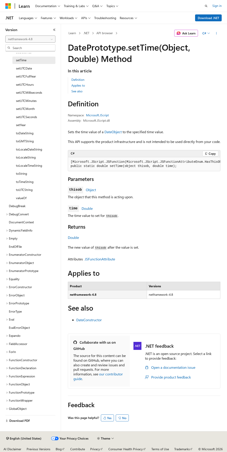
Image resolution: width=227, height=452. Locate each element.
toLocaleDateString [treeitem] (29, 149)
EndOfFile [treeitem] (15, 246)
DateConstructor (89, 319)
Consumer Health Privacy (125, 449)
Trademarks (182, 449)
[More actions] (216, 33)
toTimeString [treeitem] (24, 182)
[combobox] (30, 39)
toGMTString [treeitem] (25, 141)
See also (76, 91)
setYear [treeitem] (21, 125)
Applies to (78, 85)
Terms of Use (160, 449)
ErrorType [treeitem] (15, 311)
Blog (59, 449)
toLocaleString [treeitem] (26, 157)
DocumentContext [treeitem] (21, 222)
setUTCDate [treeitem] (24, 68)
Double (87, 208)
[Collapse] (54, 30)
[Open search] (206, 6)
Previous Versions (38, 449)
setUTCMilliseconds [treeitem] (29, 92)
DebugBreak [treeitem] (17, 206)
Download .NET (208, 18)
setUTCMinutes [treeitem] (26, 101)
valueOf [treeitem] (21, 198)
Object (91, 189)
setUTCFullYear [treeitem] (26, 76)
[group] (144, 164)
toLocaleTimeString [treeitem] (29, 165)
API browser (104, 33)
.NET (86, 33)
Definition (77, 79)
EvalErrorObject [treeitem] (19, 327)
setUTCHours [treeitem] (25, 84)
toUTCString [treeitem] (24, 190)
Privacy (95, 449)
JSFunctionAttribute (100, 259)
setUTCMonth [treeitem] (25, 109)
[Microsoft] (8, 6)
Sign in (217, 6)
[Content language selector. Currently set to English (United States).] (24, 438)
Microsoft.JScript (97, 115)
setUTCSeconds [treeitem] (26, 117)
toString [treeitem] (21, 173)
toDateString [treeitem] (24, 133)
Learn (72, 33)
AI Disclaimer (12, 449)
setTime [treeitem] (21, 60)
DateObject (113, 131)
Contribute (77, 449)
